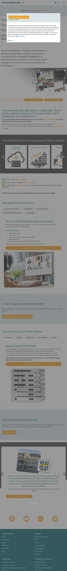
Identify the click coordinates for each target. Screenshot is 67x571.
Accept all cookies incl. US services (19, 17)
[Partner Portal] (56, 3)
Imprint (10, 40)
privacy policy (20, 36)
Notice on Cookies (14, 19)
